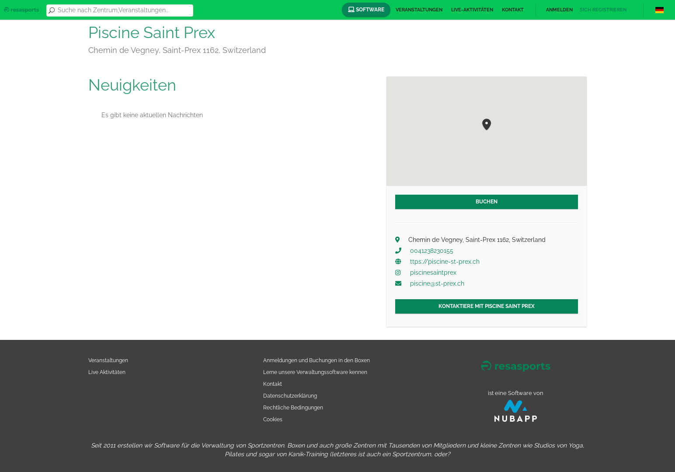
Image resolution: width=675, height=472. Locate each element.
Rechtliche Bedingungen (293, 407)
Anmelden (559, 10)
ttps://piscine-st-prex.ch (445, 261)
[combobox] (123, 10)
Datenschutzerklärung (290, 395)
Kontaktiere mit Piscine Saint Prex (486, 306)
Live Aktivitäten (106, 372)
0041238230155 (431, 250)
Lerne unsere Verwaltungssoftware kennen (315, 372)
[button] (486, 125)
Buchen (487, 202)
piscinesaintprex (433, 272)
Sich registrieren (603, 10)
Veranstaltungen (419, 10)
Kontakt (513, 10)
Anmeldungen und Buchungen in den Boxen (316, 360)
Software (366, 10)
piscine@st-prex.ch (437, 283)
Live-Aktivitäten (472, 10)
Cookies (272, 419)
